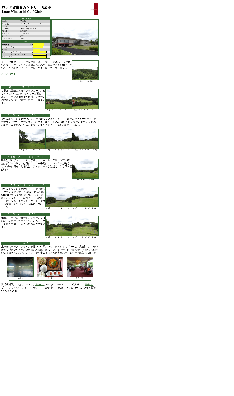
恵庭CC (39, 284)
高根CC (89, 284)
